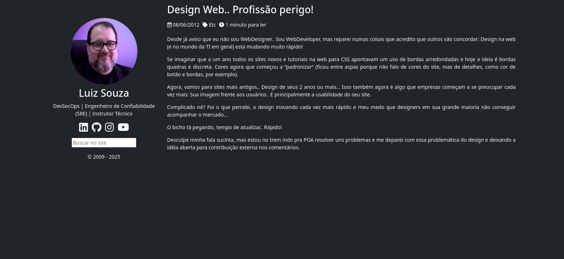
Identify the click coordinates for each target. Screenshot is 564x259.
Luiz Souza (104, 93)
